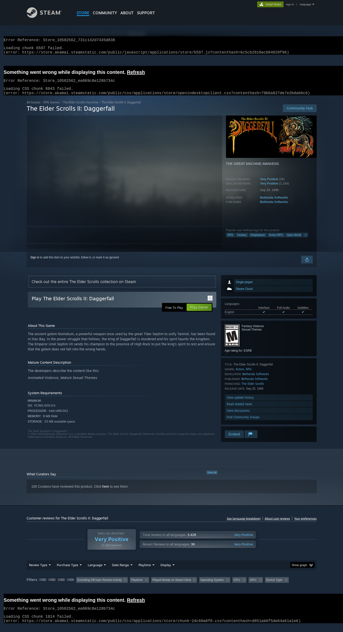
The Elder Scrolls (252, 389)
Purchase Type (67, 571)
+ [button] (305, 240)
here (105, 492)
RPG (231, 240)
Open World (294, 240)
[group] (172, 586)
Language (95, 571)
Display (166, 571)
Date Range (120, 571)
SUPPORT (146, 12)
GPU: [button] (253, 585)
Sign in (34, 263)
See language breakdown (244, 524)
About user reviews (277, 524)
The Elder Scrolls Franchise (80, 108)
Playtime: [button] (137, 585)
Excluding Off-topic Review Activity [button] (99, 585)
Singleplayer (257, 240)
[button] (42, 585)
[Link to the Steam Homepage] (48, 17)
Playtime (145, 571)
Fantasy (242, 240)
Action (240, 375)
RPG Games (52, 108)
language (305, 4)
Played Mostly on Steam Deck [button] (171, 585)
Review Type (38, 571)
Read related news (239, 410)
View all (212, 478)
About (127, 12)
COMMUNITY (105, 12)
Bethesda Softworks (274, 203)
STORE (83, 12)
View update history (240, 403)
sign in (290, 4)
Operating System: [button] (212, 585)
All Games (33, 108)
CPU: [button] (237, 585)
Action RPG (276, 240)
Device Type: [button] (274, 585)
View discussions (238, 416)
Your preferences (305, 524)
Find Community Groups (243, 423)
